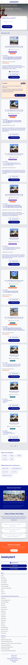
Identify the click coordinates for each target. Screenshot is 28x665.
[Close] (23, 326)
